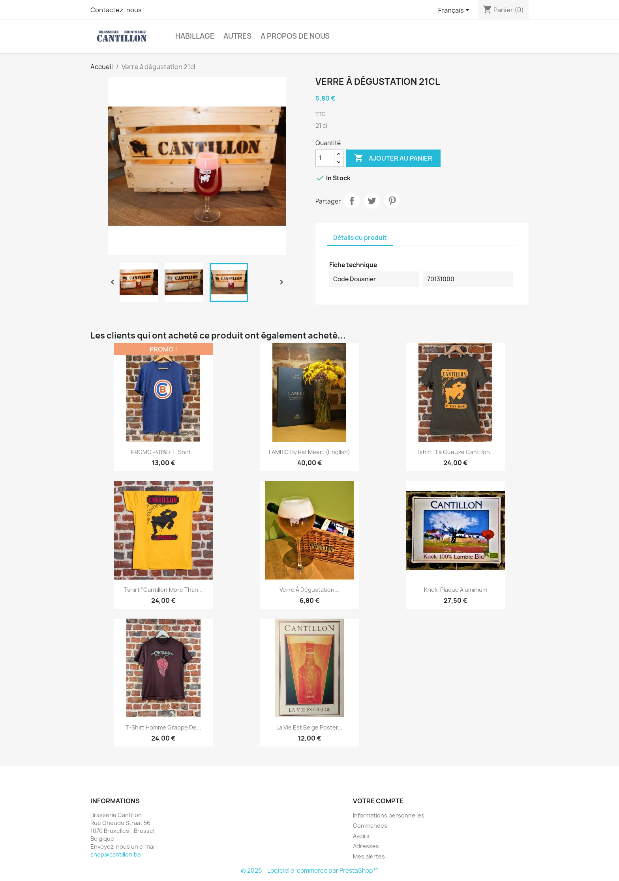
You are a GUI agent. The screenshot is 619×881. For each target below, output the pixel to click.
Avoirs (361, 836)
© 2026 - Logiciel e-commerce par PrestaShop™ (310, 870)
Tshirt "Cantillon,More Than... (163, 589)
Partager (352, 201)
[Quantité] (324, 158)
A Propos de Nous (295, 36)
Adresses (366, 846)
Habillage (194, 36)
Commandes (370, 825)
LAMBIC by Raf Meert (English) (309, 452)
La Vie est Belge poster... (309, 727)
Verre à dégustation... (309, 589)
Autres (237, 36)
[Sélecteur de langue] (455, 10)
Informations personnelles (388, 815)
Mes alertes (369, 856)
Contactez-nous (116, 10)
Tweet (372, 201)
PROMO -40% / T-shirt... (163, 452)
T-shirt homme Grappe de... (163, 727)
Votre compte (378, 801)
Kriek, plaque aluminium (455, 589)
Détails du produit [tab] (360, 238)
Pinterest (392, 201)
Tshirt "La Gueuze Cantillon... (455, 452)
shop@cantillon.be (115, 854)
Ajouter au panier (393, 158)
